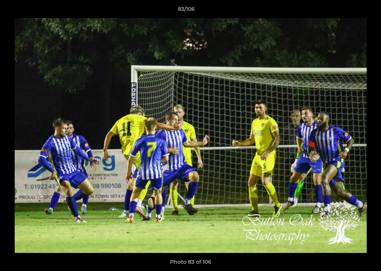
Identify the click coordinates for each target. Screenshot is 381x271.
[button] (349, 11)
